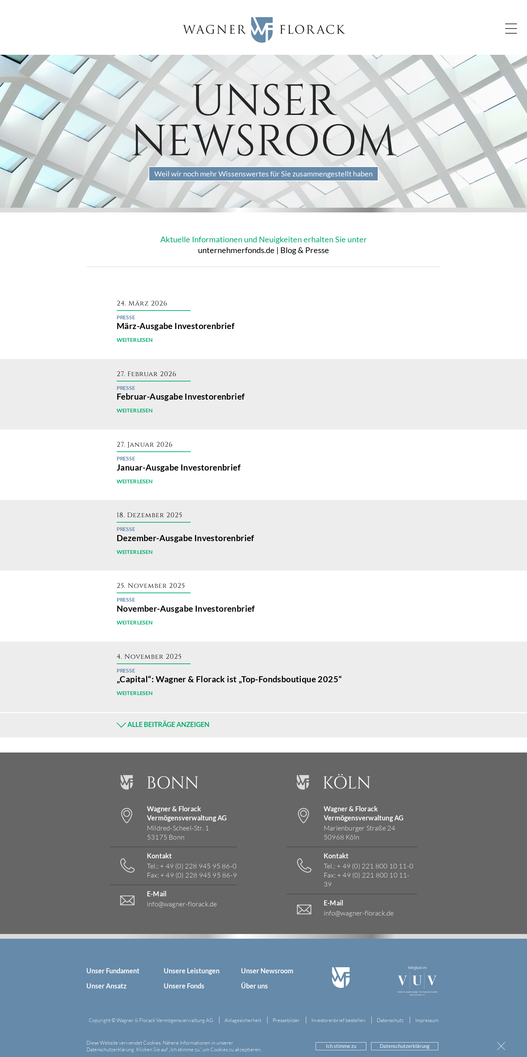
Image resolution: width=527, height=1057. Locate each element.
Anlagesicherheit (243, 1020)
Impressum (427, 1020)
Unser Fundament (112, 971)
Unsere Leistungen (191, 971)
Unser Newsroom (267, 971)
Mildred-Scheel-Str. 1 (178, 832)
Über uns (254, 986)
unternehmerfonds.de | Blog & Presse (263, 250)
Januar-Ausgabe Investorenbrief (179, 467)
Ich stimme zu (341, 1046)
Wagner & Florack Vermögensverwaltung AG (187, 813)
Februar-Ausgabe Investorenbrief (181, 396)
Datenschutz (390, 1020)
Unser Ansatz (106, 986)
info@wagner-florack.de (182, 904)
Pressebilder (286, 1020)
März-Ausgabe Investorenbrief (176, 326)
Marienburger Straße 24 (359, 832)
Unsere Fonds (184, 986)
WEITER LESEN (134, 339)
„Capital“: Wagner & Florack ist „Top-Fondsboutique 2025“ (229, 679)
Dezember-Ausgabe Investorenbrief (185, 538)
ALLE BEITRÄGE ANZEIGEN (163, 723)
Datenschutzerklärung (405, 1046)
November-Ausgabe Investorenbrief (186, 608)
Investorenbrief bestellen (338, 1020)
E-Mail (156, 894)
